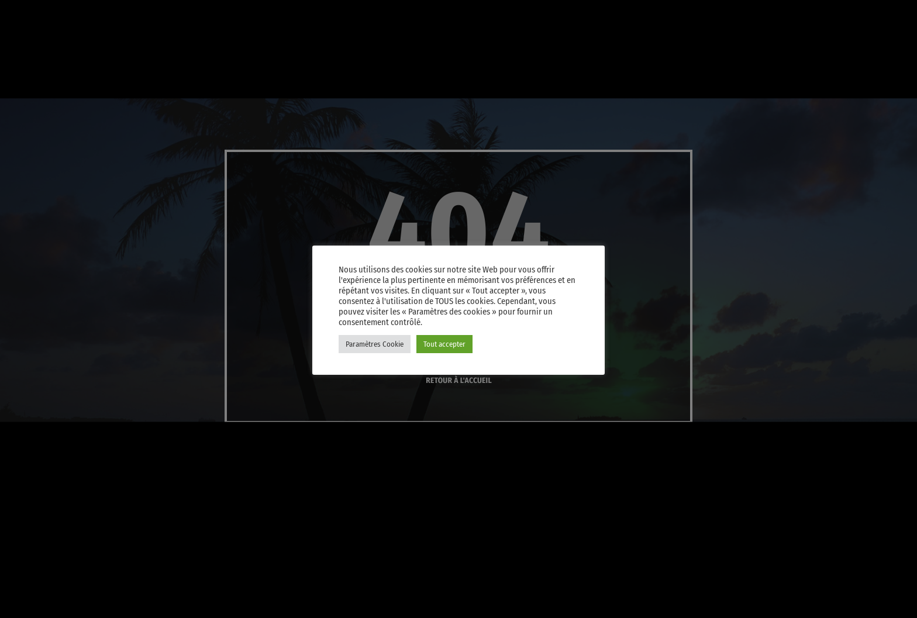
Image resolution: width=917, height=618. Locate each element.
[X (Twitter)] (747, 14)
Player (860, 56)
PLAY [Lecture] (766, 56)
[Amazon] (888, 14)
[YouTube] (719, 14)
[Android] (860, 14)
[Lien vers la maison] (35, 56)
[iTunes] (775, 14)
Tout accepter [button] (444, 344)
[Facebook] (832, 14)
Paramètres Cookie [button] (375, 344)
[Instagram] (803, 14)
